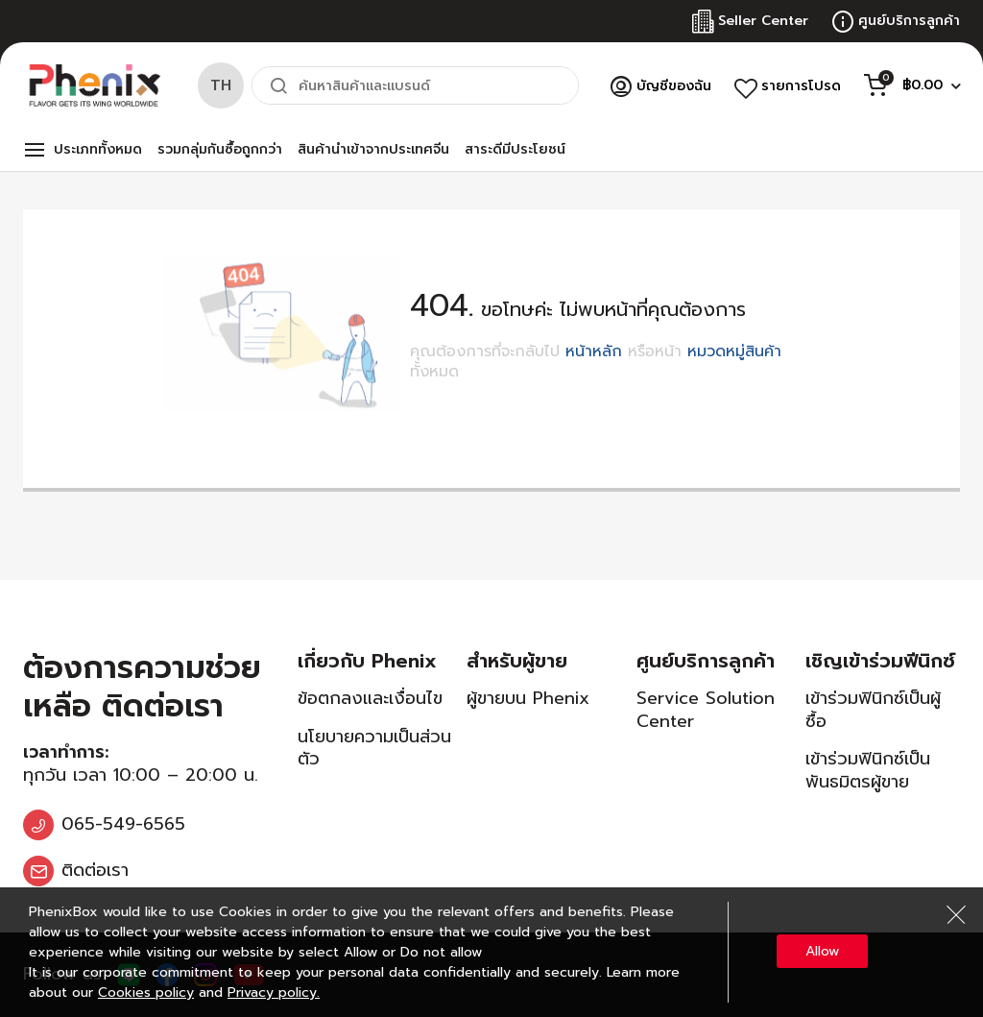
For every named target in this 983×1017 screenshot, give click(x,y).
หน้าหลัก (593, 351)
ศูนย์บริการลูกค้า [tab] (705, 660)
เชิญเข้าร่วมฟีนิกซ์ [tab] (880, 660)
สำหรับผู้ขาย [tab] (517, 660)
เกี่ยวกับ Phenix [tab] (367, 660)
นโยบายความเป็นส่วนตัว (374, 747)
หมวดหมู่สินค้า (734, 351)
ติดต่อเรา (95, 870)
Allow (822, 951)
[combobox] (415, 85)
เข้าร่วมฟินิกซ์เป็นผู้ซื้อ (873, 709)
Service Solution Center (705, 709)
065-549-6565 (123, 824)
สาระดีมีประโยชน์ (515, 149)
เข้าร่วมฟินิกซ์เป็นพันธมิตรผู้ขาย (867, 769)
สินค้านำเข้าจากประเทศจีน (373, 149)
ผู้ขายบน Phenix (528, 698)
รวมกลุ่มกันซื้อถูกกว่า (219, 149)
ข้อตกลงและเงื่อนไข (370, 698)
